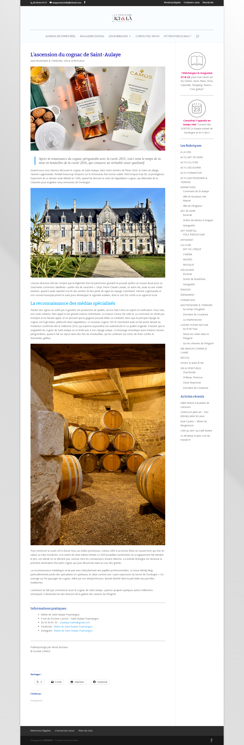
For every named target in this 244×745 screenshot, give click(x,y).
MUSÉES (187, 259)
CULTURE (185, 245)
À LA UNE (185, 152)
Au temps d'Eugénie (194, 309)
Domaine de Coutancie (195, 314)
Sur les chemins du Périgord (198, 343)
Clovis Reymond (192, 382)
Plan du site (208, 3)
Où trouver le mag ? (177, 36)
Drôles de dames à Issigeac (198, 220)
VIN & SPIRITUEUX (74, 60)
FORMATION (187, 300)
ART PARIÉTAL (188, 230)
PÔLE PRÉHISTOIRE (194, 234)
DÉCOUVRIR (187, 270)
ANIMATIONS (188, 187)
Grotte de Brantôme (194, 279)
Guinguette (189, 225)
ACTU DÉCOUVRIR (190, 167)
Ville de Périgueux (192, 205)
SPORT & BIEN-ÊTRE (192, 363)
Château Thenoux (192, 377)
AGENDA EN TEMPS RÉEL (60, 36)
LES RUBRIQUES (118, 36)
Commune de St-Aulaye (196, 191)
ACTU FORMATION (191, 172)
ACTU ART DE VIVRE (191, 157)
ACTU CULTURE (189, 162)
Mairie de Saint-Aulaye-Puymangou (73, 626)
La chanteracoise (192, 319)
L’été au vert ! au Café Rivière (196, 430)
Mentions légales (172, 3)
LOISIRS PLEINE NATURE (194, 324)
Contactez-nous (192, 3)
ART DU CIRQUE (192, 249)
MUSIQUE (188, 264)
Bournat (187, 215)
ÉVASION (185, 289)
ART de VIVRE (187, 210)
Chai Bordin (189, 372)
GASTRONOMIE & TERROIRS (46, 60)
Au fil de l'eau (190, 328)
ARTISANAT (187, 239)
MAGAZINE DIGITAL (92, 36)
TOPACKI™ (48, 740)
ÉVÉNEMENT (187, 294)
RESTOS (184, 357)
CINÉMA (187, 254)
